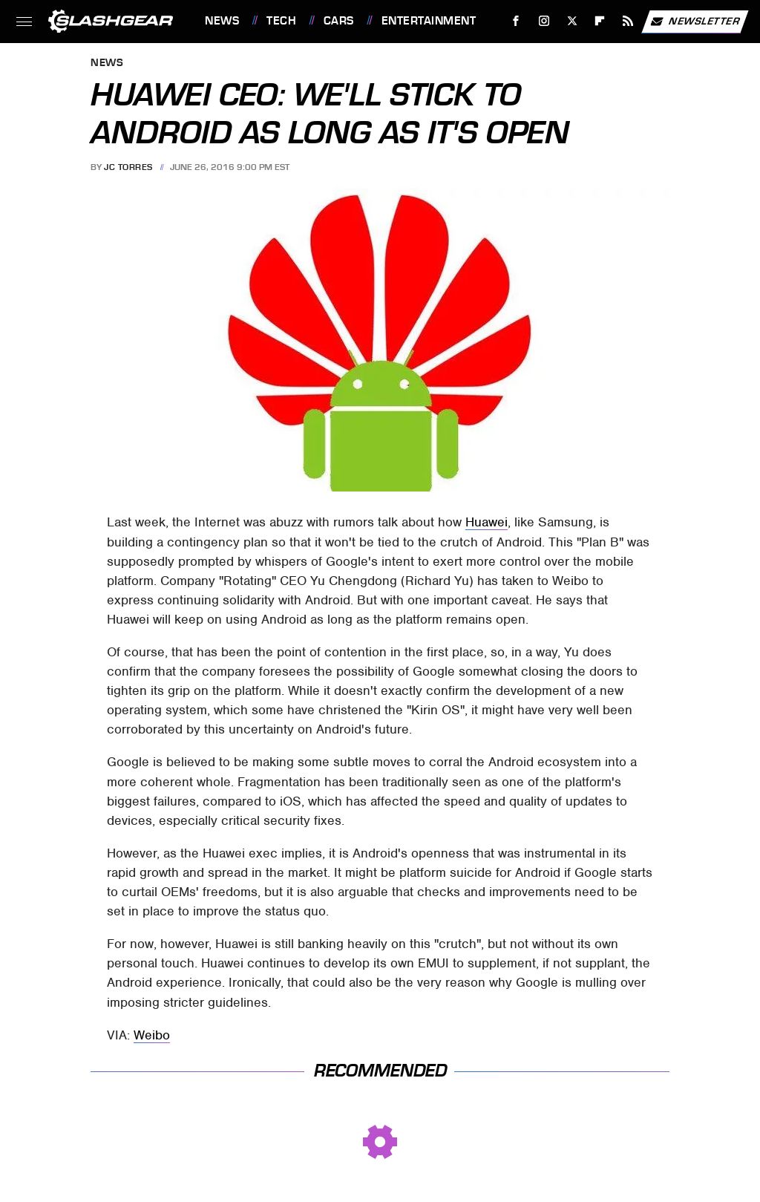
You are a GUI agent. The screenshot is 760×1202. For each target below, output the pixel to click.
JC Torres (128, 167)
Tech (281, 20)
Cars (339, 20)
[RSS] (628, 21)
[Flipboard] (600, 21)
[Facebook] (516, 21)
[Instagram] (544, 21)
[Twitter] (572, 21)
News (222, 20)
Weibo (152, 1035)
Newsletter (694, 21)
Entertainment (428, 20)
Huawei (486, 522)
